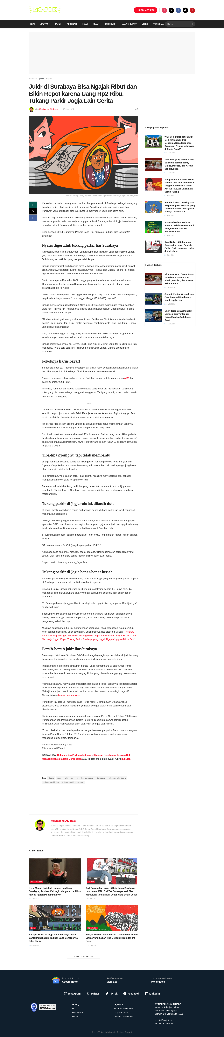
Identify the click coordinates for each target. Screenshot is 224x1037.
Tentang (75, 1004)
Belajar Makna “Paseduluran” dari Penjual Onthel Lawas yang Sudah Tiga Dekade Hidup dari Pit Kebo (112, 937)
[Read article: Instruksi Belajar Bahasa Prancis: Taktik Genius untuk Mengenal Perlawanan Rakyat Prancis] (153, 227)
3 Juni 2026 (34, 945)
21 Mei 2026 (169, 304)
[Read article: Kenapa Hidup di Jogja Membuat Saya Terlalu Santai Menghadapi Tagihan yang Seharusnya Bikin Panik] (55, 918)
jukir (59, 778)
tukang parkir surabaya (72, 782)
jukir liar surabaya (85, 778)
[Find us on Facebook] (178, 10)
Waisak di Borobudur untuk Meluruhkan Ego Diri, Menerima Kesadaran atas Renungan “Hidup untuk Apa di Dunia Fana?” (179, 143)
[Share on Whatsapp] (33, 205)
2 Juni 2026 (91, 945)
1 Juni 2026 (169, 235)
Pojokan (72, 24)
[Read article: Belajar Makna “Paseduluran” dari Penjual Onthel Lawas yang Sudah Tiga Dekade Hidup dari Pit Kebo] (112, 918)
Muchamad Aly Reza (48, 109)
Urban (91, 882)
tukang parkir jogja (117, 778)
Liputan (44, 24)
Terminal (158, 24)
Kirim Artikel (77, 1012)
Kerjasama (118, 1004)
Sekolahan (36, 882)
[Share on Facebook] (33, 219)
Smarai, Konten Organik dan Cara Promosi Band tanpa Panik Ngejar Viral (179, 297)
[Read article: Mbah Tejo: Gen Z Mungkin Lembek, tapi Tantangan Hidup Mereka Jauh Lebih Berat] (153, 315)
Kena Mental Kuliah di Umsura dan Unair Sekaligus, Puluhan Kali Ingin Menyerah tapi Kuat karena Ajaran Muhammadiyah (55, 891)
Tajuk (58, 24)
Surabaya (101, 778)
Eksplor (92, 928)
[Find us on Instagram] (164, 10)
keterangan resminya (69, 695)
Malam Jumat (129, 24)
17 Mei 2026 (169, 324)
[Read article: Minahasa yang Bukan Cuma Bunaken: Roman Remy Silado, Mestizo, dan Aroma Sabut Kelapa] (153, 164)
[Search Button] (192, 24)
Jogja (51, 778)
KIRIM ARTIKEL (145, 10)
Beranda (32, 79)
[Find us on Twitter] (171, 10)
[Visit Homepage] (45, 10)
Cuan (96, 24)
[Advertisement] (83, 802)
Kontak (75, 1016)
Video (145, 24)
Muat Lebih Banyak (83, 956)
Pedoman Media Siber (123, 1008)
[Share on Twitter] (33, 212)
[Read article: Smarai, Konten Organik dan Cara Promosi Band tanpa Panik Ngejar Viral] (153, 299)
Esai (32, 24)
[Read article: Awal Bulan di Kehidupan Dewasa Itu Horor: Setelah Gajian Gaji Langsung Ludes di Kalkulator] (153, 247)
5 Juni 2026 (34, 899)
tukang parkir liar (51, 782)
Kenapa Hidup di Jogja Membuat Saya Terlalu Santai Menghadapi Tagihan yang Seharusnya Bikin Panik (53, 937)
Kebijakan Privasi (121, 1012)
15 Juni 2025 (68, 109)
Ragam (49, 79)
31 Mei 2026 (169, 153)
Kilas (85, 24)
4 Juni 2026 (91, 899)
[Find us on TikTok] (185, 10)
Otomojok (110, 24)
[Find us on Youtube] (192, 10)
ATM (126, 378)
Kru (73, 1008)
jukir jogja (69, 778)
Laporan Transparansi (123, 1016)
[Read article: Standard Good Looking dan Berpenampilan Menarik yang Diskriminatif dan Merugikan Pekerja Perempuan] (153, 207)
